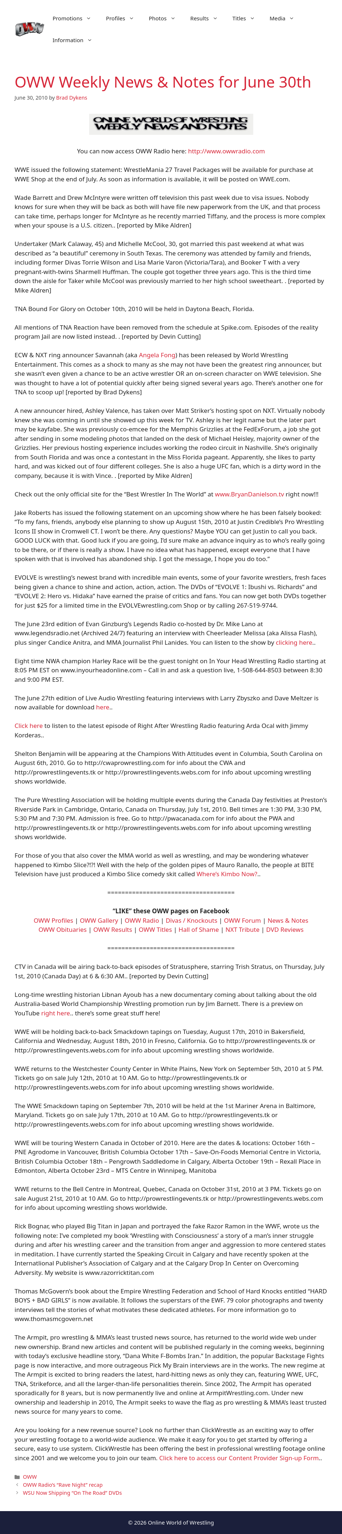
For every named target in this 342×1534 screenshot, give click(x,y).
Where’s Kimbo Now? (226, 874)
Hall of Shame (199, 929)
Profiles (124, 18)
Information (76, 40)
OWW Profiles (53, 920)
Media (286, 18)
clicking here (294, 642)
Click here (29, 725)
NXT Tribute (242, 929)
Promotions (75, 18)
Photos (166, 18)
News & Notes (287, 920)
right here (55, 1013)
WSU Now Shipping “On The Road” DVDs (72, 1492)
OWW (30, 1476)
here (102, 707)
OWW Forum (242, 920)
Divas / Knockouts (191, 920)
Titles (247, 18)
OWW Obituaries (63, 929)
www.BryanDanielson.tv (249, 494)
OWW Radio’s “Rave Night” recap (63, 1484)
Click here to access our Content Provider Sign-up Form (239, 1458)
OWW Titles (155, 929)
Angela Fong (157, 355)
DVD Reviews (284, 929)
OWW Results (112, 929)
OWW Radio (142, 920)
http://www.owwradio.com (226, 151)
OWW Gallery (99, 920)
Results (207, 18)
